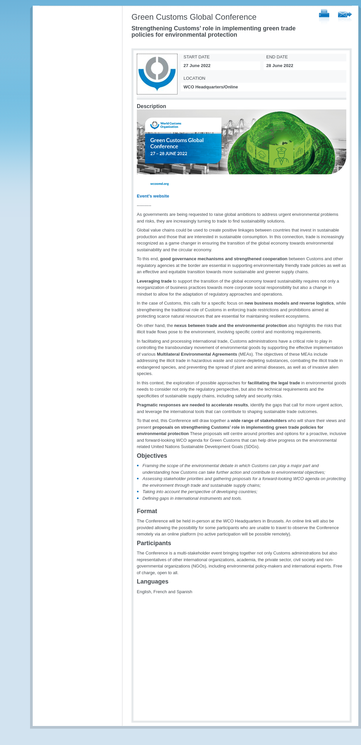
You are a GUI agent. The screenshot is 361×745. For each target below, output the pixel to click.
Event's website (153, 196)
